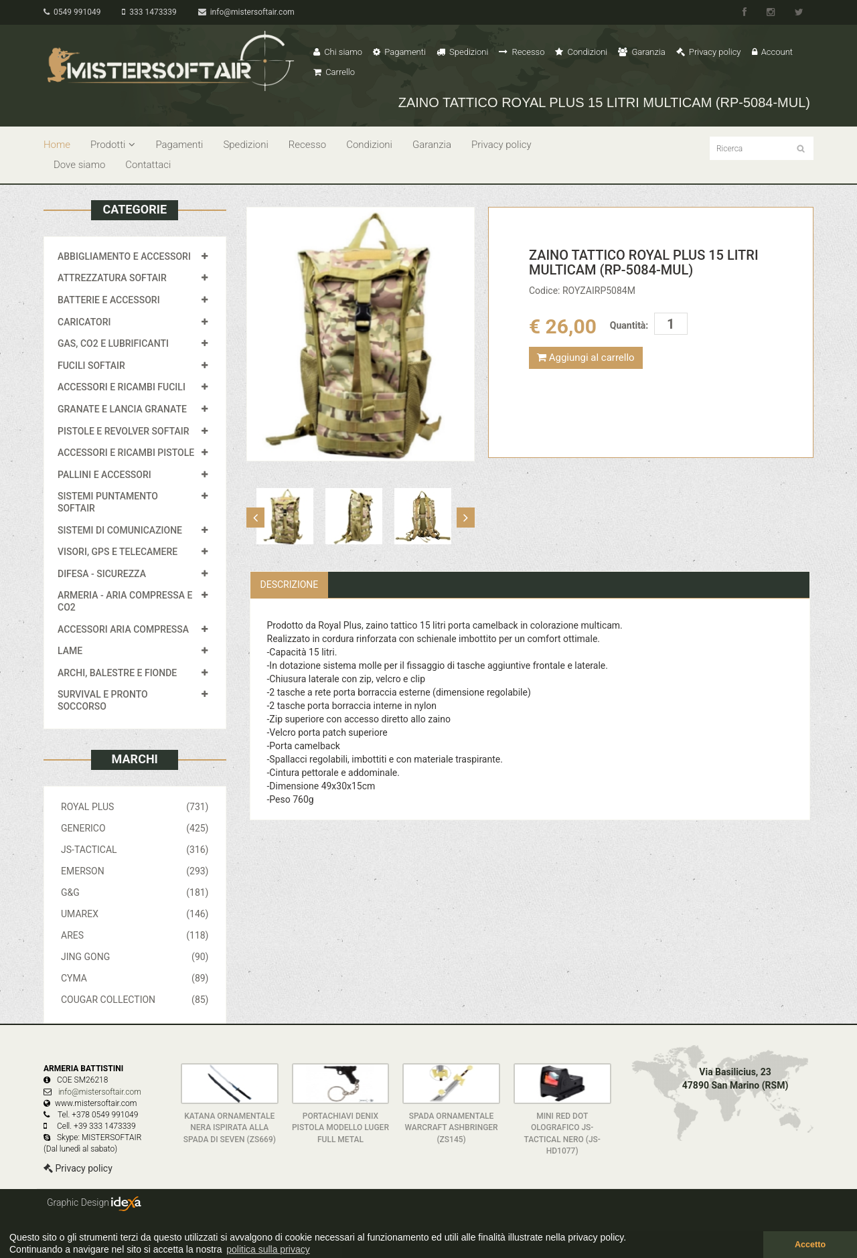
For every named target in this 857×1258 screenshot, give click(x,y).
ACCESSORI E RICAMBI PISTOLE (126, 452)
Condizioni (581, 52)
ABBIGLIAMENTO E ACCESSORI (124, 256)
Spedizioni (463, 52)
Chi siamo (337, 52)
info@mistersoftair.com (246, 12)
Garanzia (641, 52)
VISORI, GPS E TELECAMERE (117, 551)
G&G (135, 892)
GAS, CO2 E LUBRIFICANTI (113, 343)
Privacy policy (708, 52)
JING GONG (135, 956)
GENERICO (135, 828)
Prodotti (112, 145)
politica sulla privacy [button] (268, 1249)
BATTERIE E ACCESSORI (109, 300)
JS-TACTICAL (135, 849)
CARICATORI (84, 322)
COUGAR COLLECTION (135, 999)
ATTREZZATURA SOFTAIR (112, 277)
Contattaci (148, 165)
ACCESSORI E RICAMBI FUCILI (121, 387)
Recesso (521, 52)
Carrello (334, 72)
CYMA (135, 978)
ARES (135, 935)
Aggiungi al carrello (586, 357)
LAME (70, 650)
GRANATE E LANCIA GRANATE (122, 409)
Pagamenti (399, 52)
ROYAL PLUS (135, 806)
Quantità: (629, 325)
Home (57, 145)
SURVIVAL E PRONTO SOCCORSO (103, 700)
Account (772, 52)
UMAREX (135, 914)
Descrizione (289, 584)
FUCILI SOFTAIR (91, 365)
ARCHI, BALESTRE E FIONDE (117, 672)
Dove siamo (79, 165)
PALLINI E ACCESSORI (104, 474)
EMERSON (135, 871)
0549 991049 (72, 12)
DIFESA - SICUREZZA (102, 573)
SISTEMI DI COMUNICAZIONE (120, 530)
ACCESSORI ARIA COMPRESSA (123, 629)
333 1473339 (149, 12)
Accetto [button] (810, 1244)
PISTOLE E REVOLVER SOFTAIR (123, 431)
